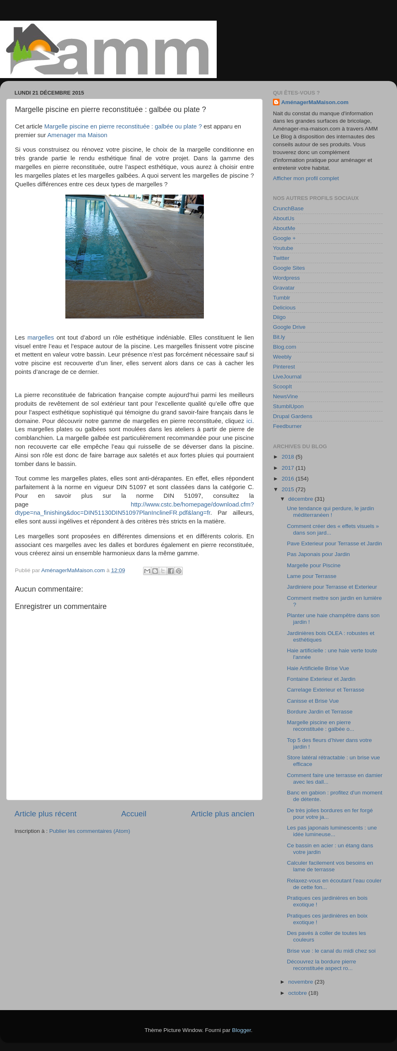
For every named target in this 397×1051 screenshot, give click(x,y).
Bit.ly (279, 337)
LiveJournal (287, 376)
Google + (284, 238)
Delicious (284, 307)
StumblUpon (288, 406)
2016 (289, 479)
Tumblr (281, 298)
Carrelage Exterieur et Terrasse (325, 690)
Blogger (241, 1030)
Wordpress (286, 278)
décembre (301, 499)
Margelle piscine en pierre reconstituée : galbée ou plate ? (123, 126)
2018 (289, 457)
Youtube (283, 248)
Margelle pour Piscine (314, 565)
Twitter (281, 258)
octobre (298, 993)
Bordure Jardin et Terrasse (320, 712)
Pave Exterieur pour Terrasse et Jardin (334, 543)
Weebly (282, 357)
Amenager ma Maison (77, 135)
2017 (289, 468)
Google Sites (289, 268)
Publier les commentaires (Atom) (89, 831)
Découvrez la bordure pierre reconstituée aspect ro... (321, 964)
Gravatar (284, 288)
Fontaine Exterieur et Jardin (321, 679)
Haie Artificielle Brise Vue (318, 668)
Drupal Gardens (292, 416)
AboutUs (283, 218)
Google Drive (289, 327)
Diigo (279, 317)
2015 (289, 489)
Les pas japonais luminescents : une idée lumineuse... (332, 831)
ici (249, 421)
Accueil (133, 813)
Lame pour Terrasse (312, 576)
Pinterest (284, 367)
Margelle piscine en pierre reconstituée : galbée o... (320, 725)
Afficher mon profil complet (306, 178)
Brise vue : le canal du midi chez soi (331, 951)
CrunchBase (288, 208)
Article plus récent (45, 813)
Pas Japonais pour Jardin (318, 554)
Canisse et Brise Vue (313, 701)
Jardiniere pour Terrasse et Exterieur (332, 587)
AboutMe (284, 228)
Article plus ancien (222, 813)
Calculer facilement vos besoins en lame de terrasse (330, 866)
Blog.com (284, 347)
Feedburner (287, 426)
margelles (40, 337)
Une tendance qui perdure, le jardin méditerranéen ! (330, 511)
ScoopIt (282, 386)
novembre (301, 982)
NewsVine (285, 396)
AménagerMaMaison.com (315, 102)
